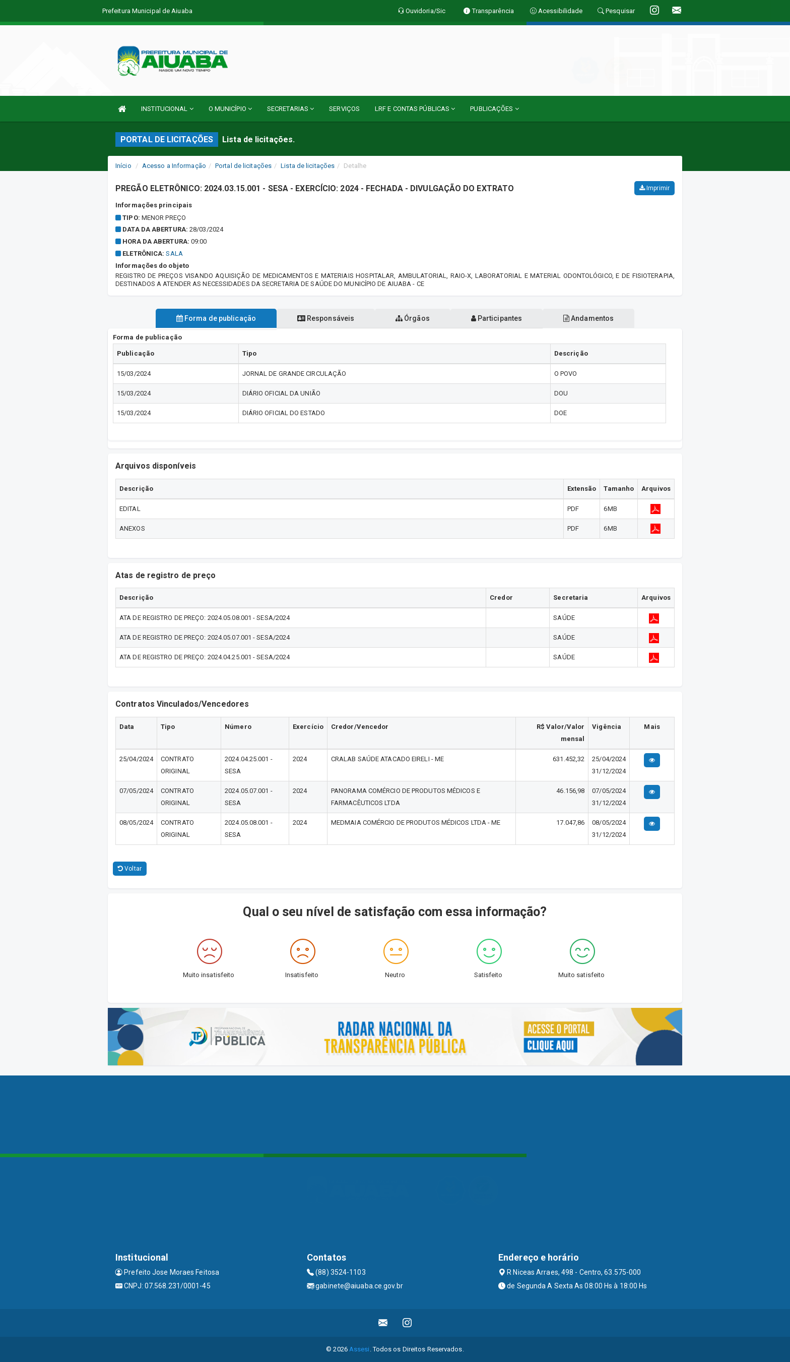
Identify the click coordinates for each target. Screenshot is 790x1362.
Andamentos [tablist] (590, 318)
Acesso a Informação (174, 165)
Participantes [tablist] (497, 318)
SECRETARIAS (290, 108)
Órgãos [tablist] (413, 318)
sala (174, 253)
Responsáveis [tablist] (324, 318)
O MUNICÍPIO (230, 108)
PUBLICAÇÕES (494, 108)
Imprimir (654, 188)
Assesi (359, 1349)
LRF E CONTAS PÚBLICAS (415, 108)
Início (123, 165)
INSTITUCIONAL (167, 108)
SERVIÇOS (344, 108)
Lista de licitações (308, 165)
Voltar (130, 868)
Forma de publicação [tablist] (213, 318)
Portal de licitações (243, 165)
